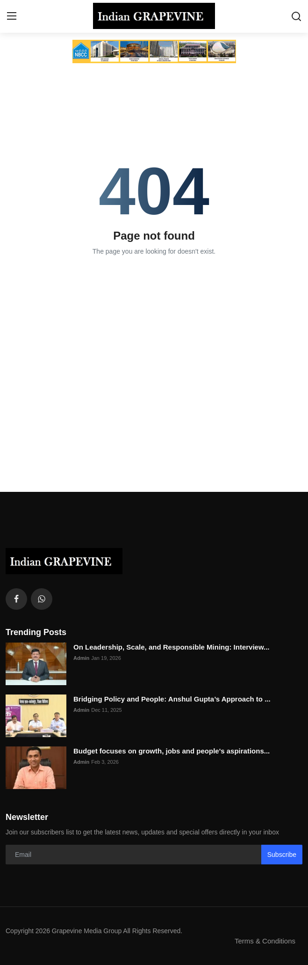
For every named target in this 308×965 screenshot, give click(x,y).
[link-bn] (154, 51)
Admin (81, 658)
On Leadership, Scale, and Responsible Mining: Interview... (171, 647)
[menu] (11, 16)
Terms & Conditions (265, 941)
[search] (296, 16)
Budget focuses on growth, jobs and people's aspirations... (171, 751)
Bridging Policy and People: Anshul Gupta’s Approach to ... (172, 699)
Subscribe (281, 854)
